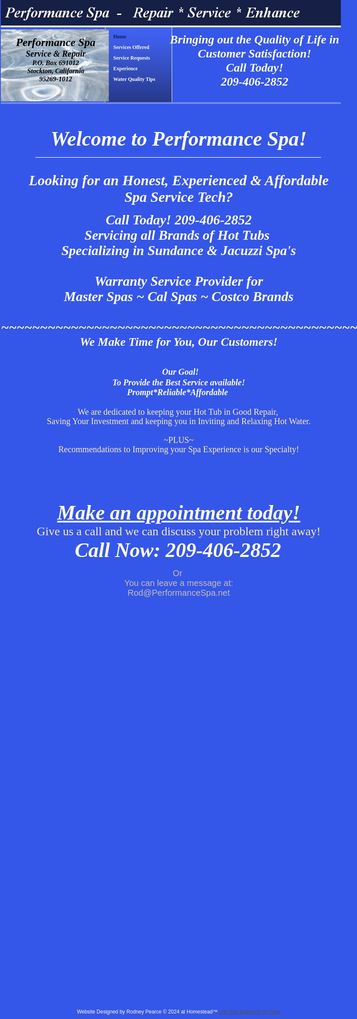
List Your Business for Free (249, 1012)
